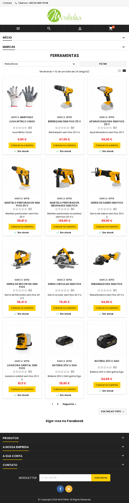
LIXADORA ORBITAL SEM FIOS (22, 367)
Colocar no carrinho (22, 145)
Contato (7, 2)
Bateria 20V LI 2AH (64, 365)
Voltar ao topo (113, 411)
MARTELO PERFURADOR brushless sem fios (64, 204)
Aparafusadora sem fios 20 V (106, 123)
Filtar (103, 63)
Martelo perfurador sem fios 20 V (22, 204)
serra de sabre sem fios (107, 202)
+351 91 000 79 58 (38, 2)
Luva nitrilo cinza (22, 121)
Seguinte (70, 404)
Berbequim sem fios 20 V (64, 121)
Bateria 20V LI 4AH (107, 361)
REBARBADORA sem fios (106, 284)
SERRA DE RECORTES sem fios (22, 285)
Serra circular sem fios (64, 284)
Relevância (40, 64)
